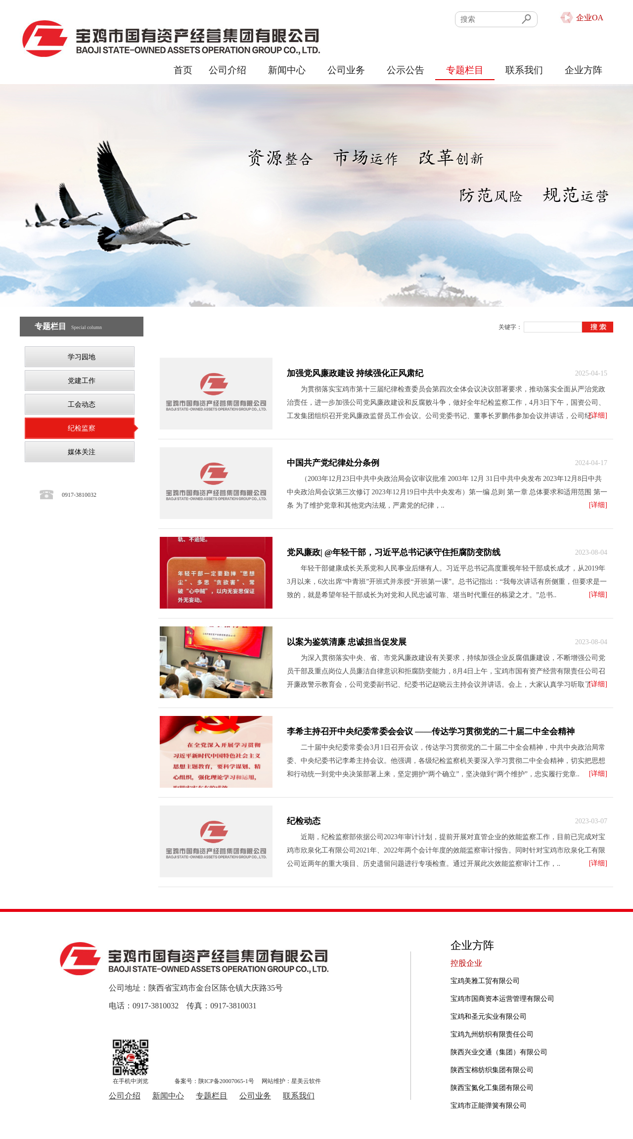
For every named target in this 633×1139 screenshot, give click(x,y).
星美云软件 (306, 1081)
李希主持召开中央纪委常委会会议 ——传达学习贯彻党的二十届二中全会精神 (431, 731)
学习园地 (81, 357)
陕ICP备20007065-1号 (226, 1081)
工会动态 (81, 404)
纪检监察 (81, 428)
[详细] (598, 415)
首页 (183, 70)
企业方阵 (583, 70)
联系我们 (524, 70)
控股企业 (466, 963)
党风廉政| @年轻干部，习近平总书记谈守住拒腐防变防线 (393, 552)
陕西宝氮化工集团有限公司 (492, 1088)
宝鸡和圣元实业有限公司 (489, 1016)
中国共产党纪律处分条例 (333, 463)
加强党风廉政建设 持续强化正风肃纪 (355, 373)
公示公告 (405, 70)
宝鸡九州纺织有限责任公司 (492, 1034)
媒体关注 (81, 452)
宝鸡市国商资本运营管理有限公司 (502, 998)
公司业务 (346, 70)
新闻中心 (287, 70)
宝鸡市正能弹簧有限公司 (489, 1105)
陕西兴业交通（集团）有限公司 (499, 1052)
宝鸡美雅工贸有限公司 (485, 981)
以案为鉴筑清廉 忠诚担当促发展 (347, 642)
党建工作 (81, 380)
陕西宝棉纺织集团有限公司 (492, 1070)
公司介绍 (227, 70)
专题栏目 (465, 70)
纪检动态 (303, 821)
